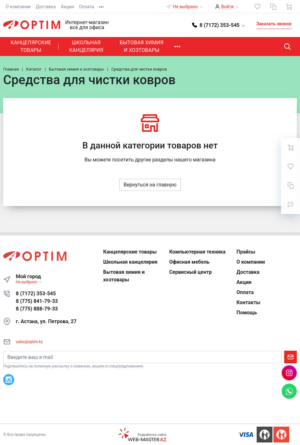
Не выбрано (188, 6)
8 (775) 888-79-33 (37, 309)
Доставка (46, 6)
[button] (219, 25)
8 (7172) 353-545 (36, 294)
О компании (18, 6)
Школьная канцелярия (86, 46)
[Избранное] (257, 6)
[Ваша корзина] (289, 6)
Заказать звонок (273, 23)
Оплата (86, 6)
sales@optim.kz (29, 342)
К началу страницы (150, 414)
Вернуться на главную (149, 185)
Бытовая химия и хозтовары (141, 46)
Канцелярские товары (30, 46)
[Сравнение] (273, 6)
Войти (227, 6)
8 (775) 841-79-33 (37, 301)
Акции (67, 6)
